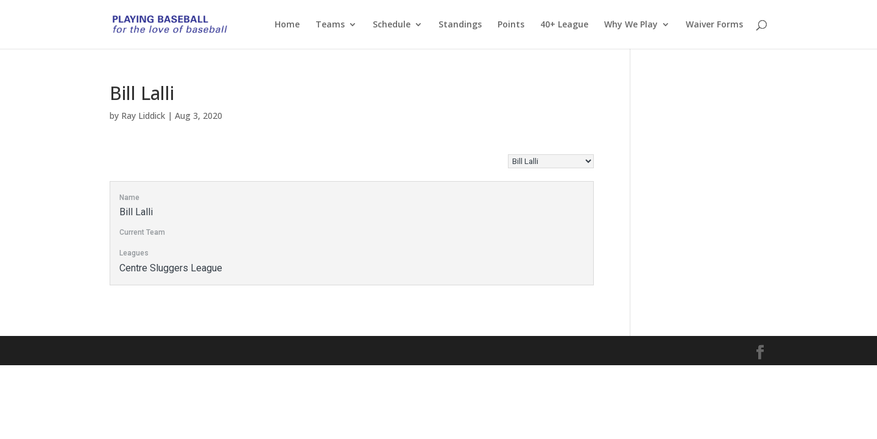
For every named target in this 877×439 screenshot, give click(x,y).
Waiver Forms (714, 25)
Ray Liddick (143, 115)
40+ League (564, 25)
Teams (330, 25)
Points (511, 25)
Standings (460, 25)
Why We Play (631, 25)
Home (287, 25)
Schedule (391, 25)
